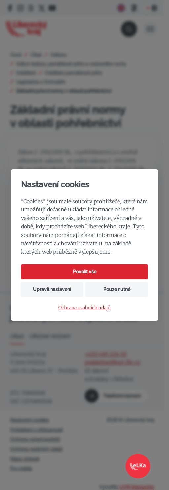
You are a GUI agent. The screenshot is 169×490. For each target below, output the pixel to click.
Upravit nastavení (52, 289)
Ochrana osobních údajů (84, 308)
